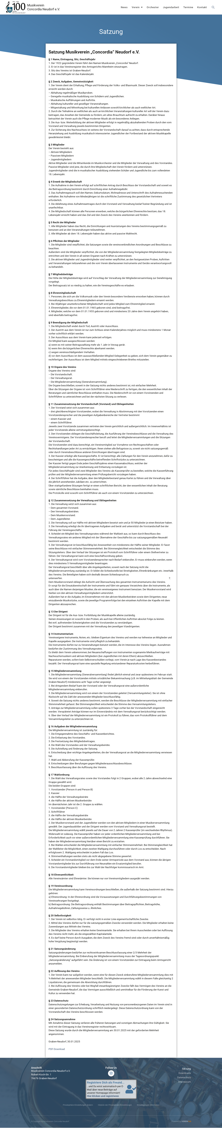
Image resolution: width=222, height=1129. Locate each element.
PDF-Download (57, 1049)
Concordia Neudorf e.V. (43, 9)
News (124, 7)
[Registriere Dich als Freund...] (131, 1090)
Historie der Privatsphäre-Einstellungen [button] (115, 1106)
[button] (213, 7)
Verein (137, 7)
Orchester (153, 7)
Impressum (184, 1081)
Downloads (185, 1073)
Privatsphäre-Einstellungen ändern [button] (76, 1106)
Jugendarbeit (171, 7)
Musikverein (35, 5)
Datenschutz (184, 1077)
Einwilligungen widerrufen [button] (150, 1106)
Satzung (186, 1068)
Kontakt (202, 7)
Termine (188, 7)
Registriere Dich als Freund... (105, 1083)
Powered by (181, 1122)
